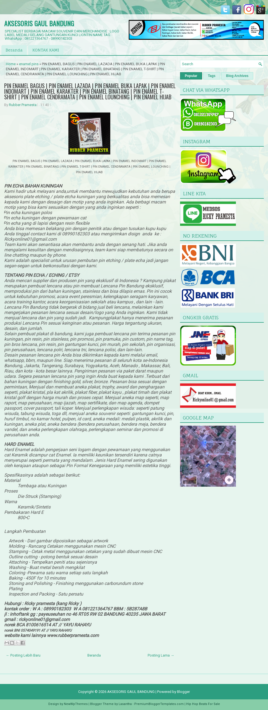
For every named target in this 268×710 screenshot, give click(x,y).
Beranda (14, 50)
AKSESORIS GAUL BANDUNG (39, 23)
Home (11, 64)
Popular (191, 76)
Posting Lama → (161, 655)
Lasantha (125, 704)
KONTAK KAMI (45, 50)
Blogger (183, 692)
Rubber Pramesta (23, 105)
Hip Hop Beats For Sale (203, 704)
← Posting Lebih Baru (23, 655)
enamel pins (29, 64)
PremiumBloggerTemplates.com (159, 704)
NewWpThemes (76, 704)
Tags (212, 76)
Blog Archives (237, 76)
